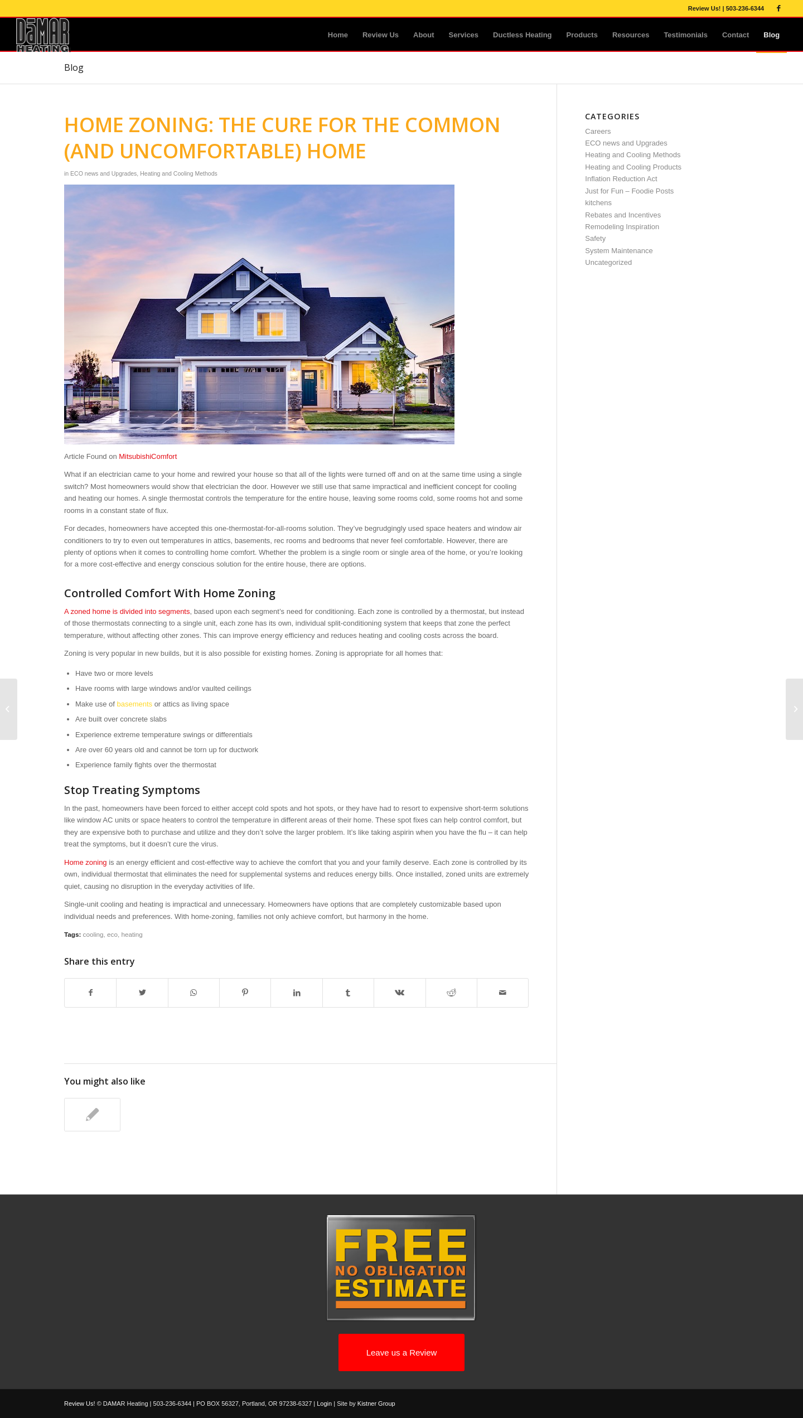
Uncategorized (608, 262)
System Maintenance (618, 250)
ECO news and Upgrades (103, 173)
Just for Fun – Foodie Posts (629, 191)
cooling (93, 934)
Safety (595, 238)
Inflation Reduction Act (621, 179)
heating (131, 934)
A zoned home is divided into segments (127, 611)
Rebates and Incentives (623, 215)
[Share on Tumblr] (348, 993)
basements (134, 704)
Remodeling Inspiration (622, 226)
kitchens (598, 203)
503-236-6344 (745, 8)
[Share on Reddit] (451, 993)
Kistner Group (376, 1403)
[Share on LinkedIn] (296, 993)
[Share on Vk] (399, 993)
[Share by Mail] (502, 993)
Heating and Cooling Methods (178, 173)
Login (324, 1403)
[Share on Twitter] (142, 993)
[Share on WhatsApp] (193, 993)
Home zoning (85, 862)
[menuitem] (338, 35)
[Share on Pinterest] (245, 993)
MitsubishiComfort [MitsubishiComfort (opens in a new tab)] (148, 456)
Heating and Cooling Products (633, 167)
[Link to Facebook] (778, 8)
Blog (74, 67)
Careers (598, 131)
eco (112, 934)
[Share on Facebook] (90, 993)
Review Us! (704, 8)
